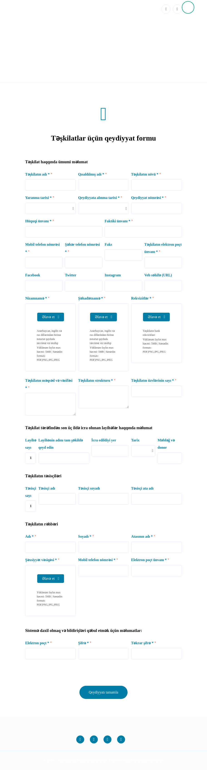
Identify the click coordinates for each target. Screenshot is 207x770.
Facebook (32, 275)
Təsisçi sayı (30, 492)
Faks (108, 244)
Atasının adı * (142, 536)
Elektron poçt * (37, 643)
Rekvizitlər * (141, 298)
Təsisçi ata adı (142, 488)
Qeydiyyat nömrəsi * (147, 198)
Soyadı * (84, 536)
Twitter (70, 275)
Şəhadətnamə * (90, 298)
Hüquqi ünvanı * (38, 221)
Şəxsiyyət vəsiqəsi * (41, 560)
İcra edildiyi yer (103, 440)
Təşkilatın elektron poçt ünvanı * (163, 248)
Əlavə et (50, 317)
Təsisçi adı (46, 488)
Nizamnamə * (36, 298)
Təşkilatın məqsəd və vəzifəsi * (48, 384)
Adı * (29, 536)
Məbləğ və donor (166, 443)
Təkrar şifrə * (142, 643)
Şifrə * (83, 643)
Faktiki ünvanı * (117, 221)
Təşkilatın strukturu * (95, 380)
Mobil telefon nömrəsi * (42, 248)
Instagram (113, 275)
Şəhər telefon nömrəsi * (82, 248)
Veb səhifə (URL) (158, 275)
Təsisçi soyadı (89, 488)
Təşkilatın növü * (144, 174)
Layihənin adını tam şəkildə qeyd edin (60, 443)
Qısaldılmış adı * (91, 174)
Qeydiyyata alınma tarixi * (99, 198)
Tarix (135, 440)
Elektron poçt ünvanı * (149, 560)
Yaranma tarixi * (38, 198)
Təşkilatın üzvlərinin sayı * (152, 380)
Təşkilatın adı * (37, 174)
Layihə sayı (30, 443)
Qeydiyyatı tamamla (103, 692)
